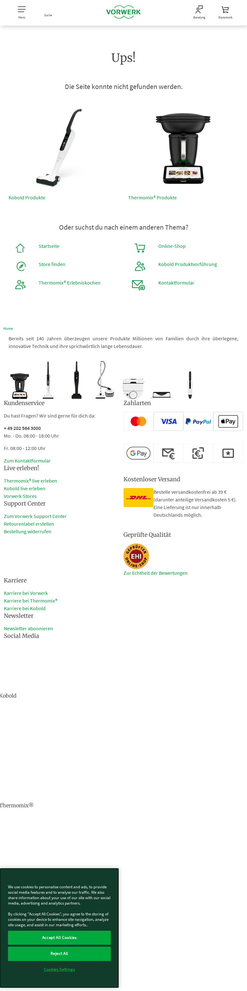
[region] (59, 928)
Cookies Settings (59, 969)
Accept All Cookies (59, 937)
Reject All (59, 953)
